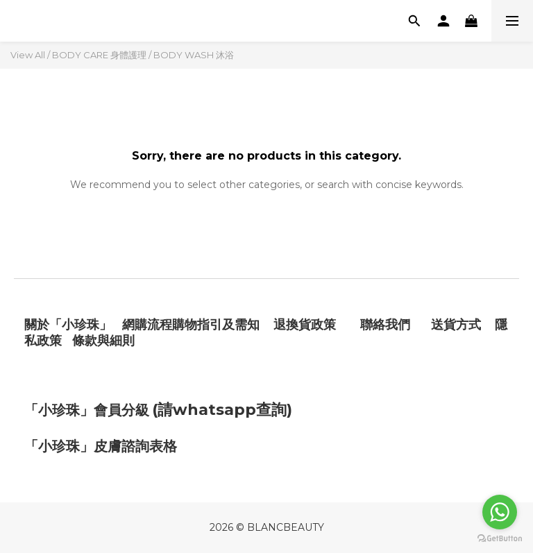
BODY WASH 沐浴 (193, 54)
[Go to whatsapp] (499, 512)
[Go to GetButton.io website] (499, 538)
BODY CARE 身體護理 (99, 54)
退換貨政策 (304, 324)
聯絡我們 (387, 324)
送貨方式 (456, 324)
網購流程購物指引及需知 (191, 324)
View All (27, 54)
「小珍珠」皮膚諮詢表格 (100, 446)
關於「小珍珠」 (68, 324)
